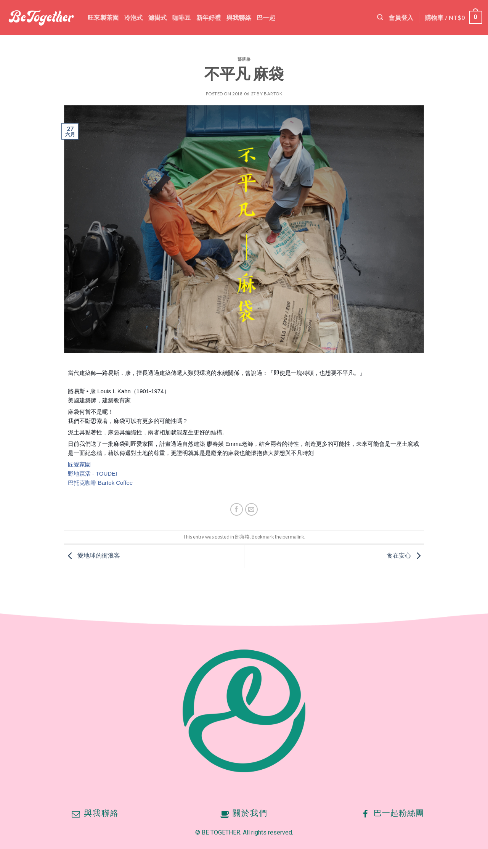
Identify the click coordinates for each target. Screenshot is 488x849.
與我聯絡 (238, 17)
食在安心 (405, 555)
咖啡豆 (181, 17)
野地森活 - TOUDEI (92, 473)
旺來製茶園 (103, 17)
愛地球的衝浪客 (92, 555)
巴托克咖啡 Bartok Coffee (100, 482)
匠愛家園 (79, 464)
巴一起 (266, 17)
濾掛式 (157, 17)
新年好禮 (208, 17)
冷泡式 (133, 17)
